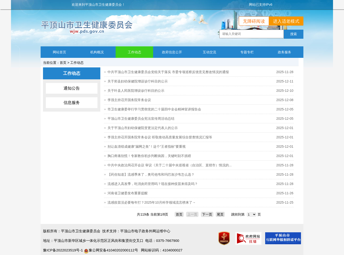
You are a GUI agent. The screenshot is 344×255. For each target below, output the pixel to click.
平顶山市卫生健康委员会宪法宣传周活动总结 (141, 118)
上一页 (192, 214)
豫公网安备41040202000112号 (111, 250)
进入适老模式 (286, 21)
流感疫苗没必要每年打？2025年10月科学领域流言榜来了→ (152, 202)
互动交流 (209, 52)
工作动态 (134, 52)
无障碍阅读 (254, 21)
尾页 (220, 214)
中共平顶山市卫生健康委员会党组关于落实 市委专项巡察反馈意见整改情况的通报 (168, 72)
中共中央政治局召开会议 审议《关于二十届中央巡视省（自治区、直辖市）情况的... (170, 165)
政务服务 (284, 52)
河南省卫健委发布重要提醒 (128, 193)
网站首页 (59, 52)
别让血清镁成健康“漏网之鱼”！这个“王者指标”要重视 (147, 146)
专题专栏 (247, 52)
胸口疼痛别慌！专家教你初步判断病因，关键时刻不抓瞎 (149, 156)
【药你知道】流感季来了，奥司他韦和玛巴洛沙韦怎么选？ (151, 174)
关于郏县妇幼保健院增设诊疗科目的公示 (138, 81)
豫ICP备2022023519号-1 (63, 250)
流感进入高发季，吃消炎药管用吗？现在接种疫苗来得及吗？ (153, 184)
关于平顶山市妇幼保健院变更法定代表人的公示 (143, 128)
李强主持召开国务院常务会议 (129, 100)
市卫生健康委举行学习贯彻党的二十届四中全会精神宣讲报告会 (154, 109)
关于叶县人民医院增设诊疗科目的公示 (136, 90)
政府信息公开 (172, 52)
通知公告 (72, 88)
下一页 (207, 214)
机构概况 (97, 52)
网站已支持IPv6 (260, 4)
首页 (63, 63)
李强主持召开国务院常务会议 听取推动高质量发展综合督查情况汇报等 (160, 137)
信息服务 (72, 102)
